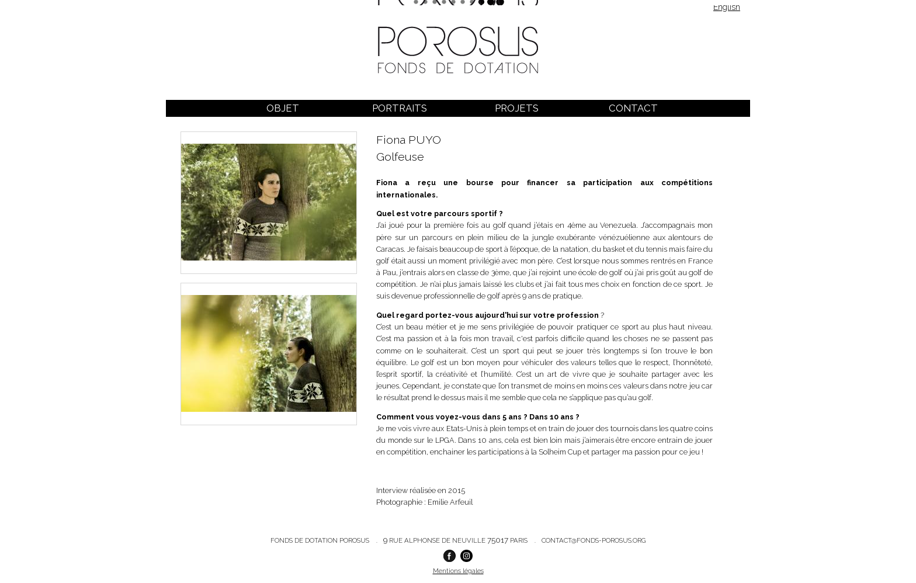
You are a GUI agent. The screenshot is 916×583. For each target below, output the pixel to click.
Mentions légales (458, 571)
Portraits (399, 108)
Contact (633, 108)
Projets (517, 108)
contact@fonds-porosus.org (594, 540)
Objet (282, 108)
